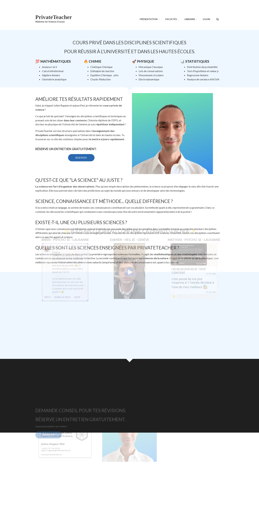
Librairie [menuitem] (190, 19)
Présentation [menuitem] (149, 19)
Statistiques (197, 61)
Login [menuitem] (206, 19)
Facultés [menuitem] (171, 19)
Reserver (81, 157)
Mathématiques (55, 61)
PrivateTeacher (53, 17)
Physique (145, 61)
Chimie (95, 61)
